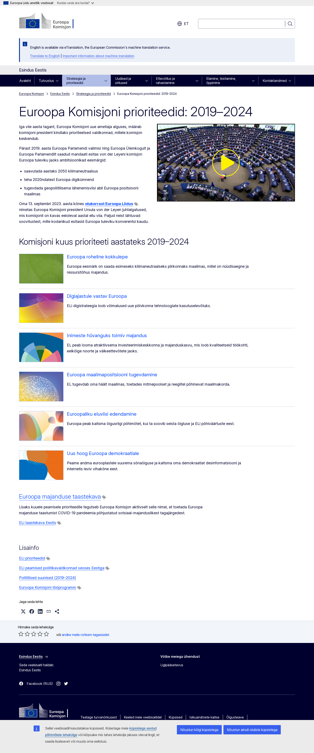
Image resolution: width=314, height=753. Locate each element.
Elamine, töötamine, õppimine (221, 80)
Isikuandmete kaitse (204, 717)
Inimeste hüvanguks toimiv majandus (107, 335)
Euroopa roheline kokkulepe (97, 256)
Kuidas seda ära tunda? (75, 3)
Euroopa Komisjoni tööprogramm (47, 587)
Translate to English (45, 56)
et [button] (183, 23)
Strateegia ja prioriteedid (75, 80)
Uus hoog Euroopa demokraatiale (103, 453)
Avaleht (25, 81)
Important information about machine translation (98, 56)
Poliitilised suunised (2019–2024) (47, 577)
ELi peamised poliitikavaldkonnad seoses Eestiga (61, 568)
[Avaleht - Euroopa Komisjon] (53, 21)
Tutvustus (46, 81)
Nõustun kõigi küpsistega (199, 730)
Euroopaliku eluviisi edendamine (101, 414)
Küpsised (175, 717)
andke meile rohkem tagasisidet (85, 635)
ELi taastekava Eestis (37, 522)
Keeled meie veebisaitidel (143, 717)
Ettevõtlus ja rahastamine (165, 80)
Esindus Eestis (60, 93)
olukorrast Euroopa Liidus (109, 203)
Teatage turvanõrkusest (98, 717)
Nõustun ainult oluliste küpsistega (252, 730)
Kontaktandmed (275, 81)
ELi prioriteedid (32, 558)
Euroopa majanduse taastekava (60, 496)
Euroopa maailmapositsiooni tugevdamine (112, 374)
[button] (23, 611)
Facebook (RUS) (40, 683)
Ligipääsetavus (171, 665)
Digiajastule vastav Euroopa (97, 296)
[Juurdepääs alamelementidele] (58, 81)
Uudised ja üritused (123, 80)
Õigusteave (235, 717)
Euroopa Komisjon (31, 93)
